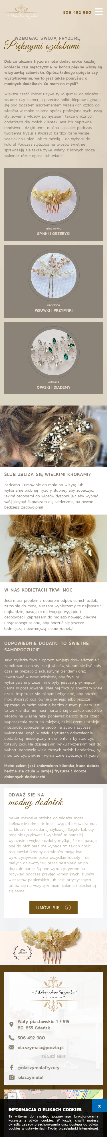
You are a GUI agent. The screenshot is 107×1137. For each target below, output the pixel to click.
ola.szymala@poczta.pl (41, 1047)
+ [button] (12, 1097)
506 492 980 (77, 12)
